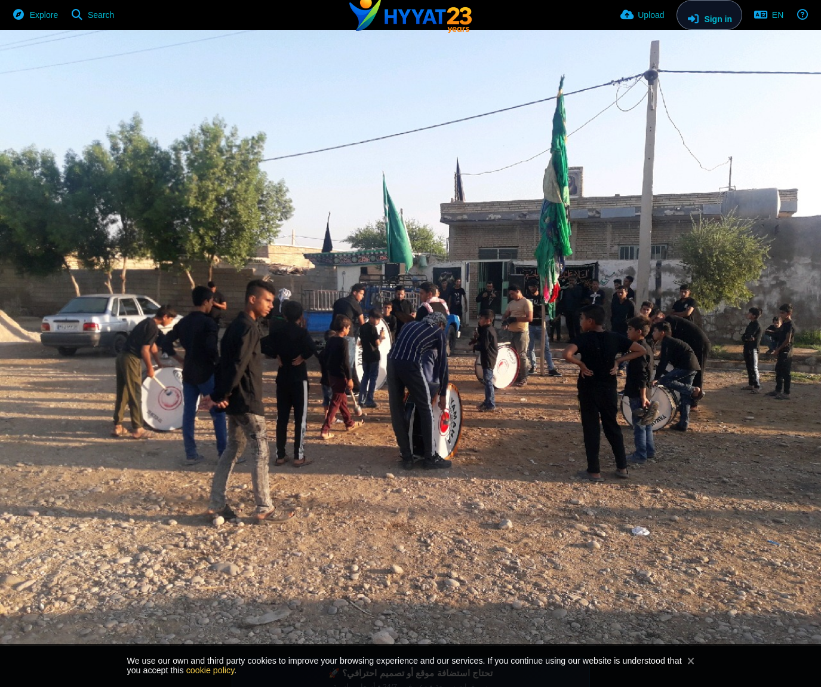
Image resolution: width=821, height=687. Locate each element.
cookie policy (210, 670)
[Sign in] (709, 15)
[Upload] (642, 15)
